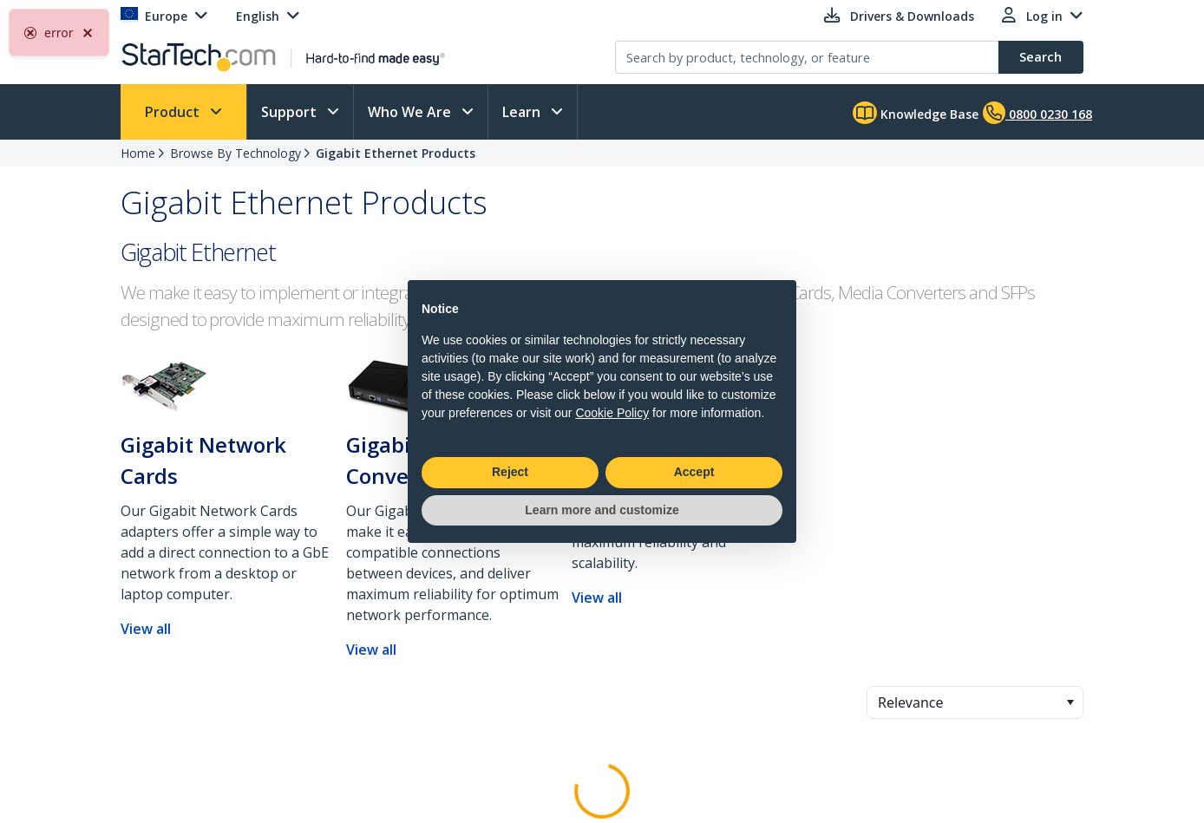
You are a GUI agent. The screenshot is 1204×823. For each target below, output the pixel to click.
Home (138, 153)
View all (146, 628)
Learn (523, 111)
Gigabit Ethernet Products (395, 153)
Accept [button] (694, 472)
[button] (1070, 702)
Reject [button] (510, 472)
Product (174, 111)
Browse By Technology (235, 153)
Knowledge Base (915, 112)
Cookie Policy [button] (612, 413)
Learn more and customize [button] (601, 510)
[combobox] (975, 702)
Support (290, 111)
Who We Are (411, 111)
